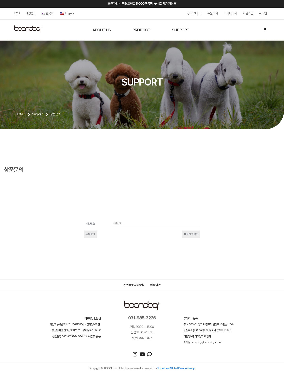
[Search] (265, 29)
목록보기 (90, 262)
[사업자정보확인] (92, 324)
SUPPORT (180, 30)
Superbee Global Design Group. (176, 368)
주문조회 (212, 13)
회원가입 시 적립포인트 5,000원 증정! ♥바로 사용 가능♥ (142, 4)
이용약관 (155, 285)
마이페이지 (230, 13)
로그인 (263, 13)
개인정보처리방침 (133, 285)
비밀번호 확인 (191, 262)
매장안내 (31, 13)
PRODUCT (141, 30)
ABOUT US (101, 30)
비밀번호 (90, 251)
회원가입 (248, 13)
